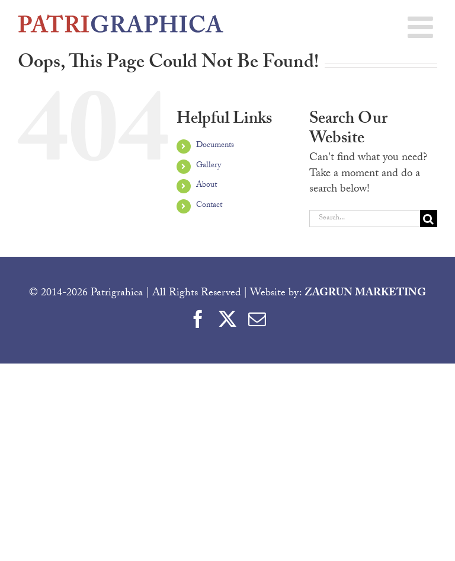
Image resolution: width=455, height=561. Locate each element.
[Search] (428, 218)
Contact (209, 206)
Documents (215, 146)
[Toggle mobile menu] (422, 27)
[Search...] (364, 218)
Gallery (208, 166)
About (206, 186)
